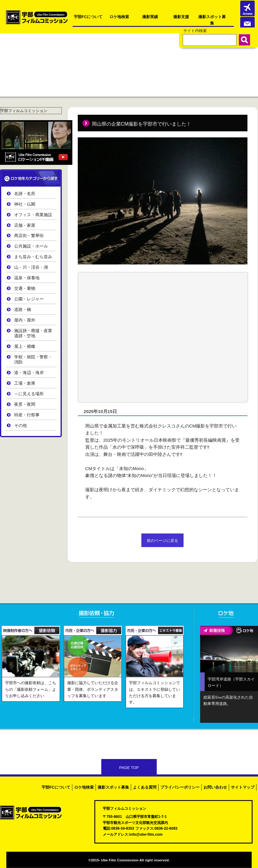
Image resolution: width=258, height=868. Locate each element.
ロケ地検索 (119, 16)
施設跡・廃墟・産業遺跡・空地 (33, 333)
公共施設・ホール (31, 246)
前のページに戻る (162, 540)
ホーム (9, 48)
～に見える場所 (29, 394)
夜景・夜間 (24, 404)
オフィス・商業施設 (33, 215)
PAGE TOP (129, 767)
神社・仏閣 (24, 204)
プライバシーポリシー (180, 787)
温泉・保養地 (26, 278)
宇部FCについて (88, 16)
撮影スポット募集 (212, 19)
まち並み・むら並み (33, 257)
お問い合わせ (215, 787)
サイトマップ (242, 787)
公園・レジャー (29, 299)
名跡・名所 (24, 193)
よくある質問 (144, 787)
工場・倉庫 (24, 383)
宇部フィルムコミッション (23, 110)
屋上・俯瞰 (24, 346)
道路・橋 (22, 309)
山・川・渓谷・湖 (31, 267)
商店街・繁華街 (29, 235)
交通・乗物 (24, 288)
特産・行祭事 (26, 415)
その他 (20, 425)
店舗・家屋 (24, 225)
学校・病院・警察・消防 (33, 359)
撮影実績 (150, 16)
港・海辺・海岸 (29, 372)
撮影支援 (181, 16)
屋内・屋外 (24, 320)
